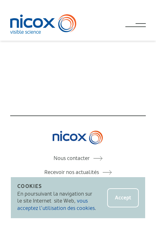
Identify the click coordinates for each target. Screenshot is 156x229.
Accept (123, 198)
